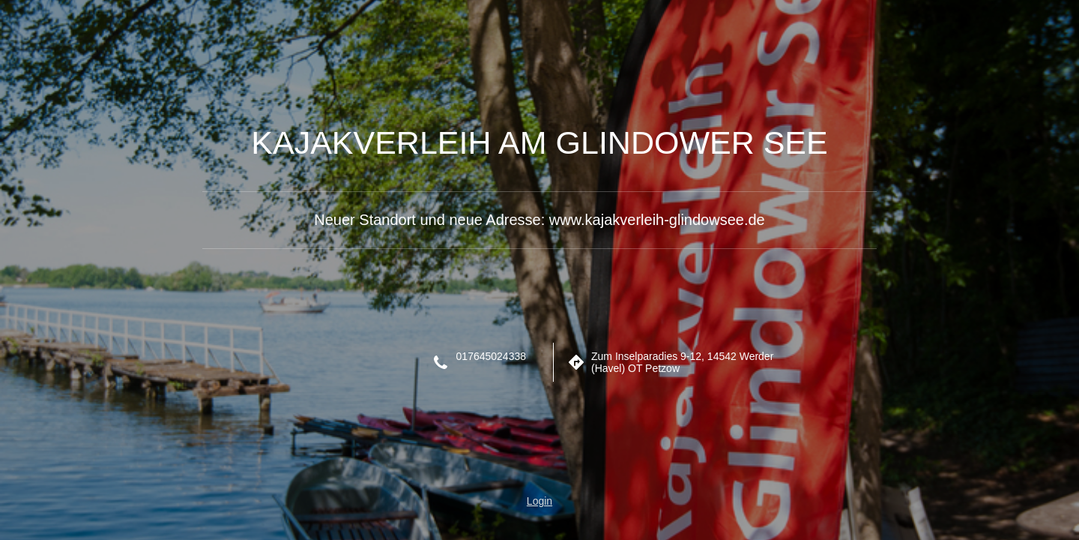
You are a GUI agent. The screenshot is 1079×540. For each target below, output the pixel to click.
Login (539, 501)
